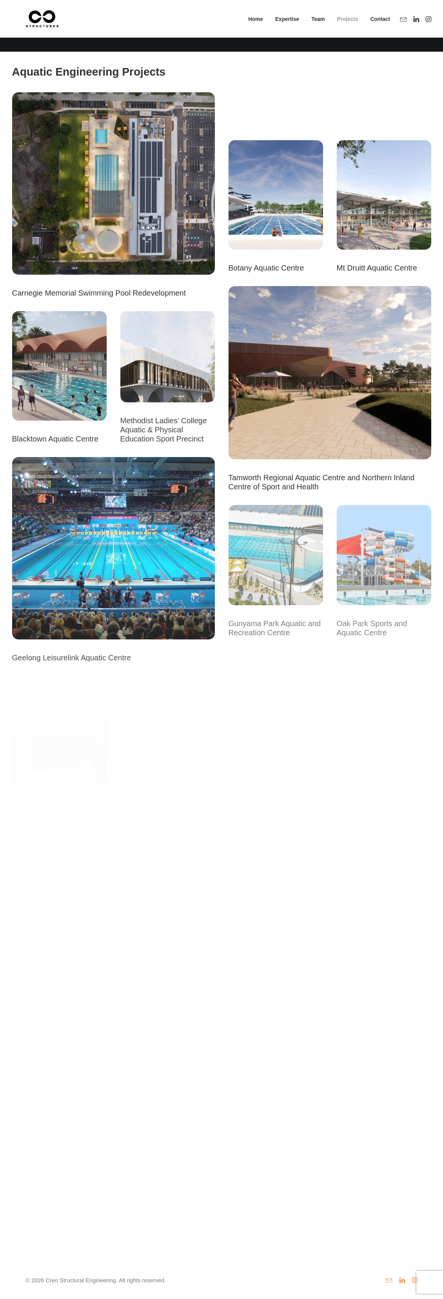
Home (255, 26)
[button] (405, 26)
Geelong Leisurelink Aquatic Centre (71, 657)
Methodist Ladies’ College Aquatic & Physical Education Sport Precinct (163, 429)
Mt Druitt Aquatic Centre (377, 268)
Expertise (287, 26)
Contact (380, 26)
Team (318, 26)
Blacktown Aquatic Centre (55, 439)
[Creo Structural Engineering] (36, 26)
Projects (347, 26)
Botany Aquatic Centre (266, 268)
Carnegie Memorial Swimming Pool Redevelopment (99, 293)
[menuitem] (255, 26)
